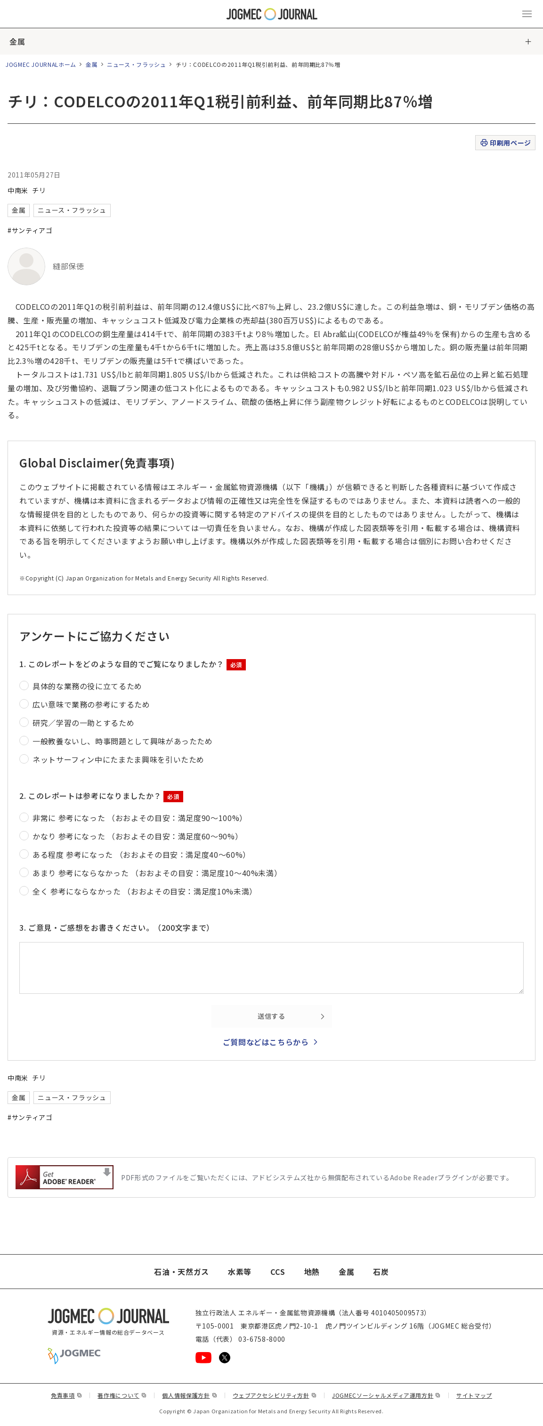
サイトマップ (474, 1395)
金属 (17, 41)
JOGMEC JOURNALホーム (41, 64)
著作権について (121, 1395)
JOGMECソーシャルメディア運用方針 (386, 1395)
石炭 (381, 1271)
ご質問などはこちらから (266, 1041)
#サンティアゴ (30, 230)
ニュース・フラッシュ (136, 64)
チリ (39, 190)
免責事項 (66, 1395)
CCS (277, 1271)
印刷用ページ (505, 143)
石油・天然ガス (181, 1271)
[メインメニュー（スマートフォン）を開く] (527, 14)
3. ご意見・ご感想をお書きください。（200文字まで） (116, 927)
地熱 (312, 1271)
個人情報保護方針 (189, 1395)
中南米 (18, 190)
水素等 (239, 1271)
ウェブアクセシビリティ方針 (274, 1395)
